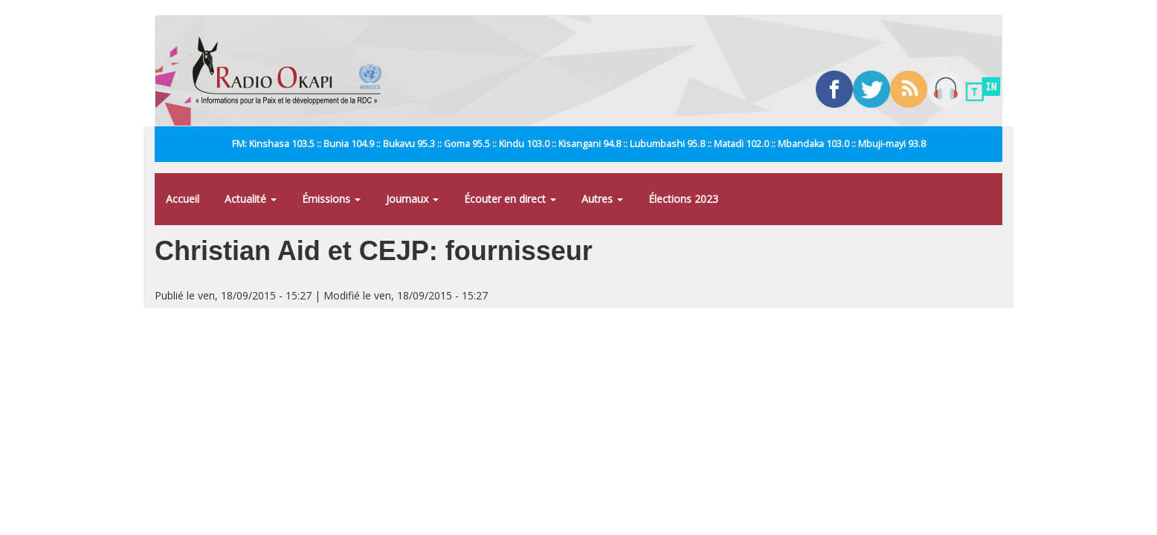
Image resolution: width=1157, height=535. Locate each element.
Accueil (182, 199)
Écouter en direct (510, 199)
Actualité (251, 199)
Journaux (412, 199)
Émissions (331, 199)
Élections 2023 (683, 199)
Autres (602, 199)
